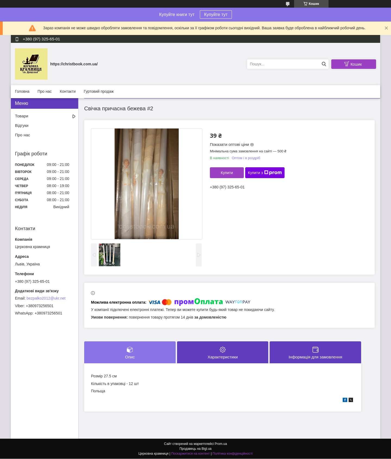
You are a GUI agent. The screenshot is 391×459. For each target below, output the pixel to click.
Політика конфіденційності (233, 454)
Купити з (265, 172)
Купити (227, 173)
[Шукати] (324, 64)
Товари (21, 116)
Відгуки (22, 125)
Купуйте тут (216, 14)
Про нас (44, 91)
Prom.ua (221, 444)
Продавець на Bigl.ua (195, 449)
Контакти (67, 91)
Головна (22, 91)
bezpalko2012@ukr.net (46, 298)
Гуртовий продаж (98, 91)
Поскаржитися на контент (190, 454)
